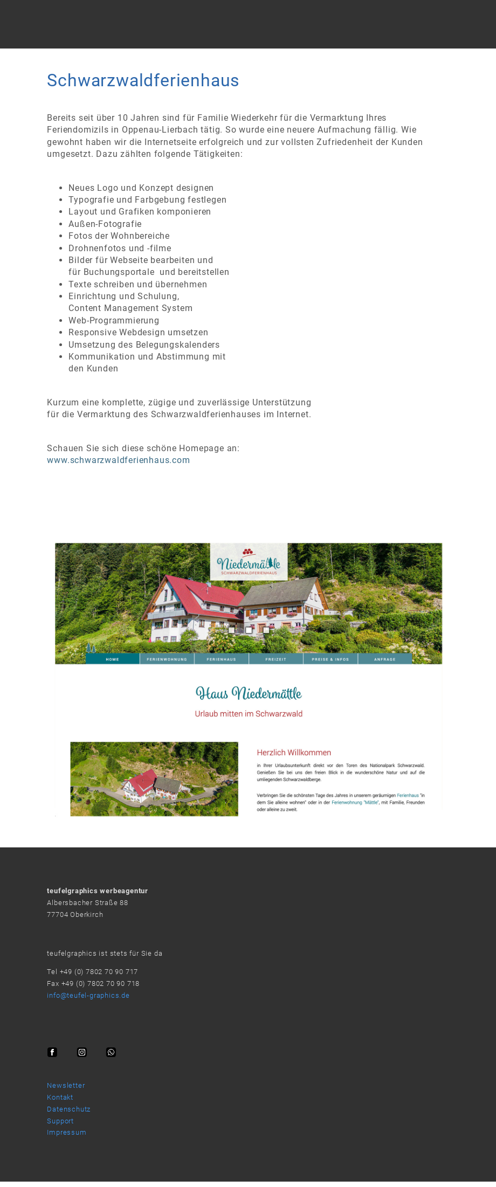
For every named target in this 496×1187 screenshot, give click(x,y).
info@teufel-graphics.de (88, 995)
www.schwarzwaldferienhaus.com (118, 460)
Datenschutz (69, 1109)
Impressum (66, 1132)
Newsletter (66, 1085)
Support (60, 1121)
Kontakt (60, 1097)
